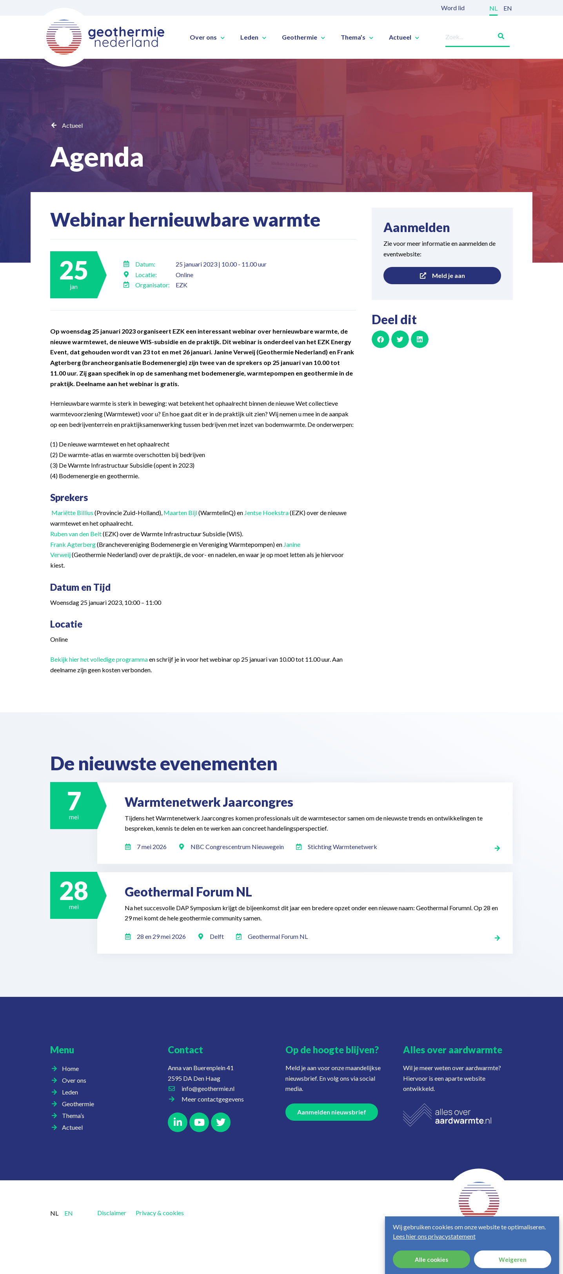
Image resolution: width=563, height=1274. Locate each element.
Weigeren (513, 1259)
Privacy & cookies (160, 1212)
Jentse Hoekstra (266, 512)
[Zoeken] (498, 34)
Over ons (207, 37)
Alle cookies (431, 1259)
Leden (253, 37)
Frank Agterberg (73, 544)
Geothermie (303, 37)
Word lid (453, 7)
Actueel (404, 37)
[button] (380, 339)
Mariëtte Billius (72, 512)
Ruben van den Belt (76, 533)
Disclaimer (111, 1212)
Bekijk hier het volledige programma (99, 659)
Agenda (100, 155)
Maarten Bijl (180, 512)
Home (70, 1068)
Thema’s (357, 37)
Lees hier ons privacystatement (434, 1236)
